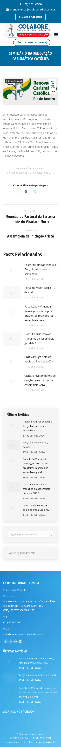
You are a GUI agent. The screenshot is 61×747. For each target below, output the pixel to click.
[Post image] (12, 269)
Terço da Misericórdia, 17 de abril (39, 290)
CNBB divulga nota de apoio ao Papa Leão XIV (38, 359)
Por (17, 172)
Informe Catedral (14, 81)
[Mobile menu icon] (56, 35)
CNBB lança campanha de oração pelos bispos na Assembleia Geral (40, 380)
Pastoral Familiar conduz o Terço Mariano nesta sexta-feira (40, 269)
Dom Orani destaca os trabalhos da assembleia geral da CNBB (39, 338)
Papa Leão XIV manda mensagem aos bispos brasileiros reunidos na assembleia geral (38, 313)
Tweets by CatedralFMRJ (21, 552)
